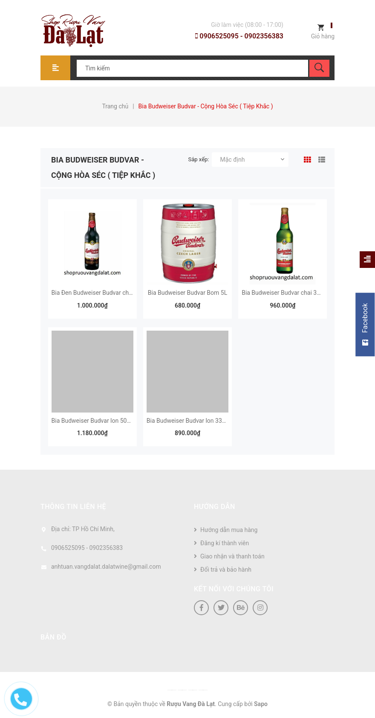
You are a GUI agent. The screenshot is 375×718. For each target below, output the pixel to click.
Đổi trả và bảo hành (225, 569)
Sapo (261, 704)
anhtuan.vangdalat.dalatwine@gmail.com (106, 566)
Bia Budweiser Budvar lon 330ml (189, 420)
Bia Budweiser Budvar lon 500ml (94, 420)
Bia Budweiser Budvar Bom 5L (187, 292)
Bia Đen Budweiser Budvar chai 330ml (102, 292)
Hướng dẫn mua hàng (228, 529)
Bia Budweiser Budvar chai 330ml (286, 292)
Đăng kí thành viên (224, 543)
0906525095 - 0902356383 (239, 36)
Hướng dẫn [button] (214, 507)
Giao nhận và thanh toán (232, 556)
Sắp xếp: (198, 159)
